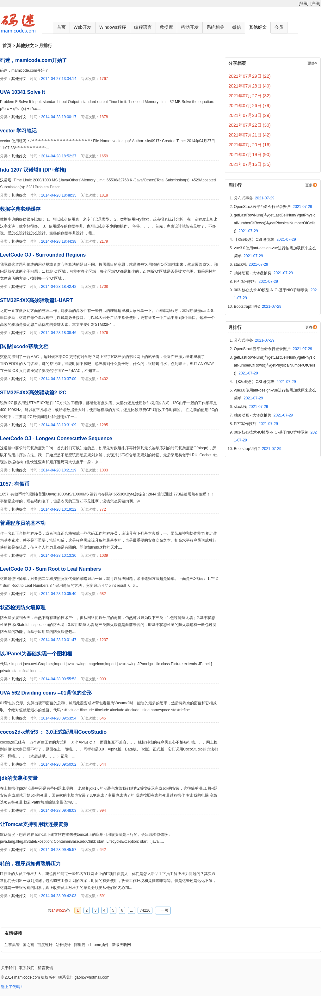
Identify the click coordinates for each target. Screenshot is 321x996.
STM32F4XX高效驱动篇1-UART (36, 300)
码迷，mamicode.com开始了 (33, 60)
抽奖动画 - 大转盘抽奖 (263, 273)
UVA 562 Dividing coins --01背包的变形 (46, 692)
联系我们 (26, 968)
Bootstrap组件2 (257, 306)
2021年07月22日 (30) (250, 125)
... (131, 910)
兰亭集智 (12, 945)
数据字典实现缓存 (20, 209)
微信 (236, 27)
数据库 (166, 27)
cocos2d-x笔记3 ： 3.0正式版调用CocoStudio (53, 732)
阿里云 (79, 945)
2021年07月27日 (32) (250, 95)
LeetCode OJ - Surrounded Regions (43, 255)
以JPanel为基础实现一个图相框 (36, 653)
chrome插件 (99, 945)
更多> (312, 63)
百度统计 (44, 945)
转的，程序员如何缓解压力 (30, 863)
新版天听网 (121, 945)
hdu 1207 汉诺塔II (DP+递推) (33, 170)
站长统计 (63, 945)
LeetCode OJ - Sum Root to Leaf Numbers (50, 569)
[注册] (315, 3)
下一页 (163, 910)
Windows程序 (112, 27)
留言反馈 (45, 968)
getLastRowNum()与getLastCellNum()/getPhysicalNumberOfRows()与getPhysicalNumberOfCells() (275, 223)
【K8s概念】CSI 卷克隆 (265, 239)
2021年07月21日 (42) (250, 134)
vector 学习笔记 (18, 130)
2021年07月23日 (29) (250, 115)
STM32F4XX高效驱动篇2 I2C (33, 392)
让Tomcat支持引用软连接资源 (34, 824)
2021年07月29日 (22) (250, 76)
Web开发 (83, 27)
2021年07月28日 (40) (250, 85)
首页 (61, 27)
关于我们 (8, 968)
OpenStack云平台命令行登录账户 (273, 206)
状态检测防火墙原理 (23, 607)
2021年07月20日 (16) (250, 144)
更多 (309, 185)
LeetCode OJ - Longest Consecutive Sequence (56, 438)
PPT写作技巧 (256, 281)
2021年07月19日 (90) (250, 154)
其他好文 (258, 27)
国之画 (28, 945)
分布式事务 (254, 198)
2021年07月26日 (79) (250, 105)
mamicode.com (27, 977)
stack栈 (251, 264)
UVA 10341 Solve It (22, 92)
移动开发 (190, 27)
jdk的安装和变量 (19, 778)
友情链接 (13, 933)
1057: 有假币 (14, 484)
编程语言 (143, 27)
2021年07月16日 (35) (250, 164)
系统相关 (215, 27)
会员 (279, 27)
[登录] (303, 3)
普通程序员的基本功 (23, 523)
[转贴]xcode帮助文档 (24, 346)
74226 (145, 910)
